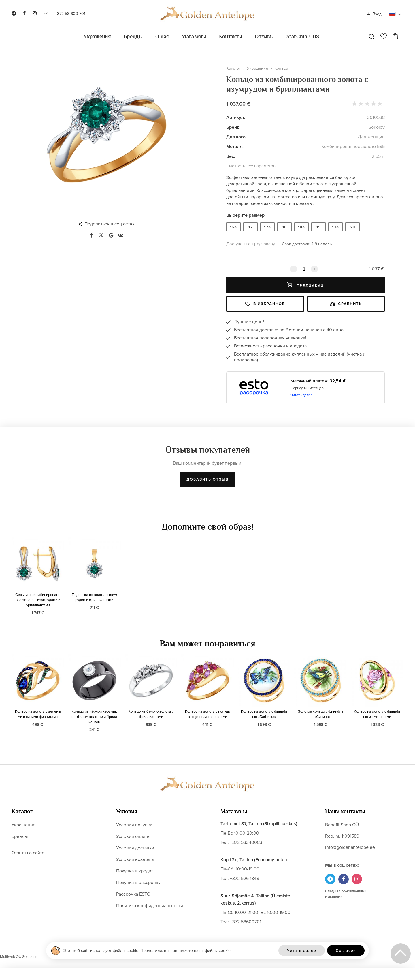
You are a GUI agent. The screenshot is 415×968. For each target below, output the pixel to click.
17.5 (267, 227)
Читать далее (301, 395)
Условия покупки (134, 825)
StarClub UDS (302, 36)
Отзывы (264, 36)
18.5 (301, 227)
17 (250, 227)
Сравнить (346, 304)
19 (318, 227)
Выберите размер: (246, 215)
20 (352, 227)
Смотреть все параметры (251, 166)
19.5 (335, 227)
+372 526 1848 (244, 878)
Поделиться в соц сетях (109, 224)
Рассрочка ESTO (133, 894)
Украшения (97, 36)
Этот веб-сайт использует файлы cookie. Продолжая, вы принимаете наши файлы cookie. (147, 950)
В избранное (265, 304)
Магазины (194, 36)
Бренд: (233, 127)
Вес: (230, 156)
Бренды (133, 36)
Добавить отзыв (207, 479)
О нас (162, 36)
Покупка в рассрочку (138, 882)
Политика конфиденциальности (149, 906)
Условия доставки (135, 848)
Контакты (230, 36)
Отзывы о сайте (28, 853)
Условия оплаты (133, 836)
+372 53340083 (246, 842)
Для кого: (236, 137)
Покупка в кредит (134, 871)
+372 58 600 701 (70, 13)
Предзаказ (305, 285)
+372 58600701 (245, 922)
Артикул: (235, 117)
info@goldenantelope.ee (350, 847)
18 (284, 227)
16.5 (233, 227)
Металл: (235, 147)
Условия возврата (135, 859)
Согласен (346, 950)
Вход (374, 14)
